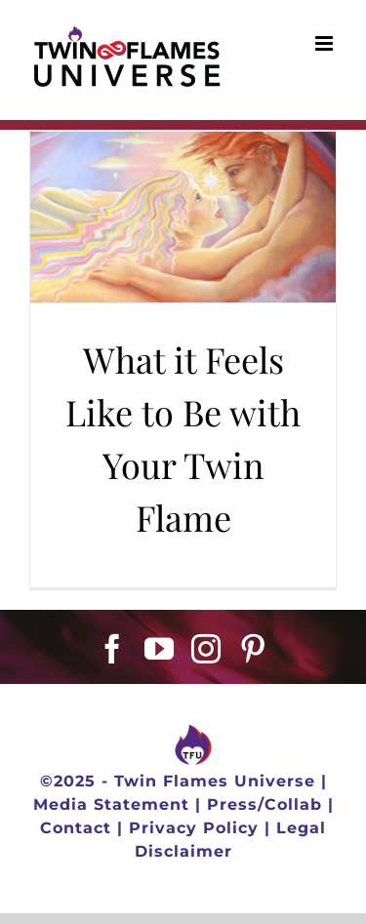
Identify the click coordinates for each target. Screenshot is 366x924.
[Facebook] (113, 648)
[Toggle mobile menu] (326, 43)
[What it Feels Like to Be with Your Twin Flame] (183, 217)
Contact (75, 828)
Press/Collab (264, 804)
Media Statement (111, 804)
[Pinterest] (253, 648)
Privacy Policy (194, 828)
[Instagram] (206, 648)
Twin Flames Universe (214, 781)
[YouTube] (159, 648)
